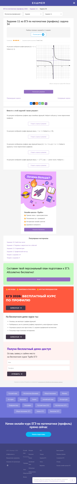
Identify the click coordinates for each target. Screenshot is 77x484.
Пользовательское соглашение (57, 481)
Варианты (42, 465)
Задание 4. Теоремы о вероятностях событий (22, 245)
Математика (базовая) (30, 393)
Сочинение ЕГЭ (60, 458)
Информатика (13, 405)
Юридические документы (13, 458)
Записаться (15, 308)
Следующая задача (64, 98)
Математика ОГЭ (60, 405)
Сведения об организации (13, 462)
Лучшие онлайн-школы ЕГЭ (64, 465)
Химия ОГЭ (40, 411)
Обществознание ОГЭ (23, 411)
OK (72, 480)
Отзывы (58, 462)
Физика (64, 393)
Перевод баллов (61, 454)
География (27, 405)
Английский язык (48, 399)
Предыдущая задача (14, 98)
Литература (63, 399)
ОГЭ (41, 450)
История (10, 399)
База (24, 469)
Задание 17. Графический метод (17, 251)
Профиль (25, 463)
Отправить (15, 374)
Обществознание (50, 393)
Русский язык (13, 393)
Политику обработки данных (41, 481)
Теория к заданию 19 (14, 255)
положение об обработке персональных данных (50, 382)
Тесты (41, 462)
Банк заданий (60, 450)
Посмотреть (38, 34)
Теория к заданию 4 (13, 258)
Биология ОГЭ (54, 411)
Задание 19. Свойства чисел (16, 242)
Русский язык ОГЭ (43, 405)
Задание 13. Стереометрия (15, 248)
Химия (34, 399)
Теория (42, 454)
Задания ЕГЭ (43, 458)
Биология (23, 399)
